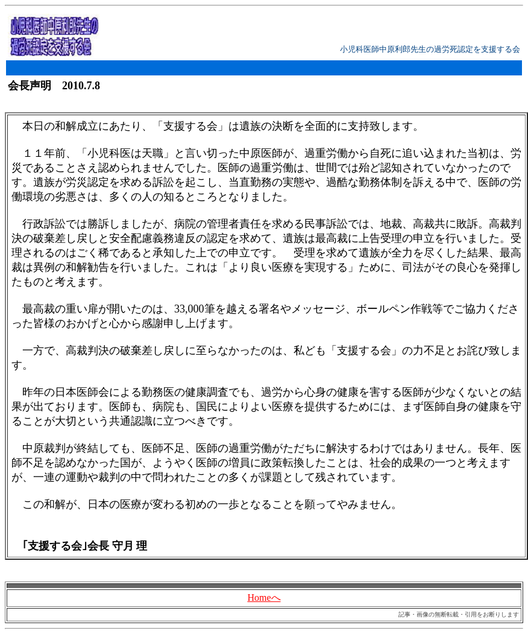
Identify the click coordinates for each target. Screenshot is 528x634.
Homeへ (263, 597)
